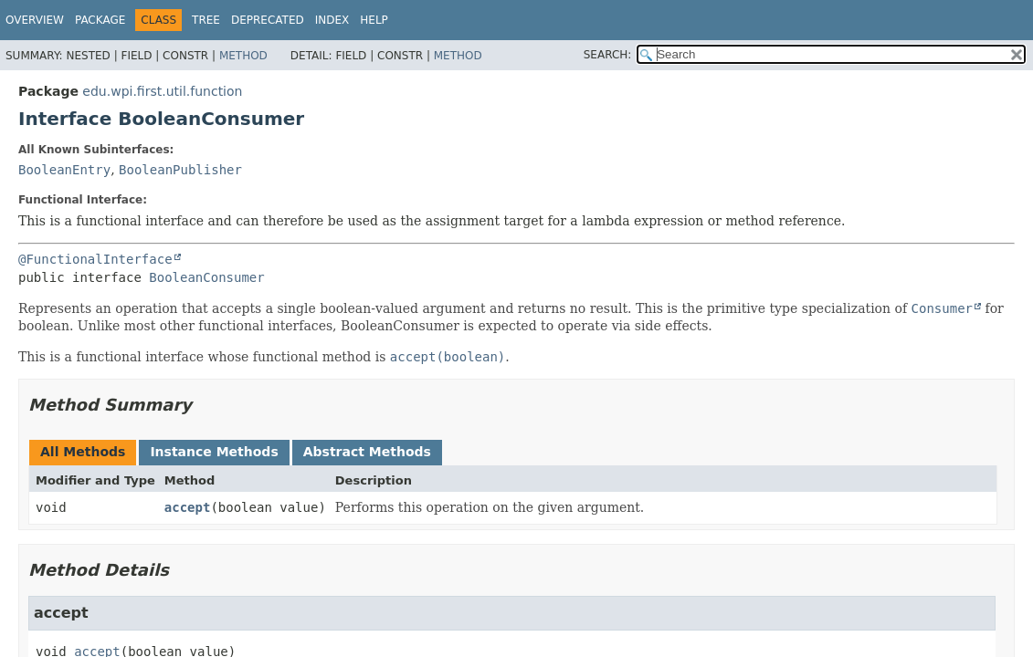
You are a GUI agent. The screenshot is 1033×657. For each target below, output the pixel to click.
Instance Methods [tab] (214, 451)
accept (187, 507)
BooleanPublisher (180, 169)
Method (243, 55)
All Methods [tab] (82, 451)
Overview (34, 20)
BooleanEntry (64, 169)
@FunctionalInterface (95, 259)
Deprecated (267, 20)
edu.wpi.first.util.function (162, 91)
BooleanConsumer (206, 277)
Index (332, 20)
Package (100, 20)
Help (374, 20)
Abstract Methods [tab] (367, 451)
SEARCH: (608, 54)
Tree (206, 20)
